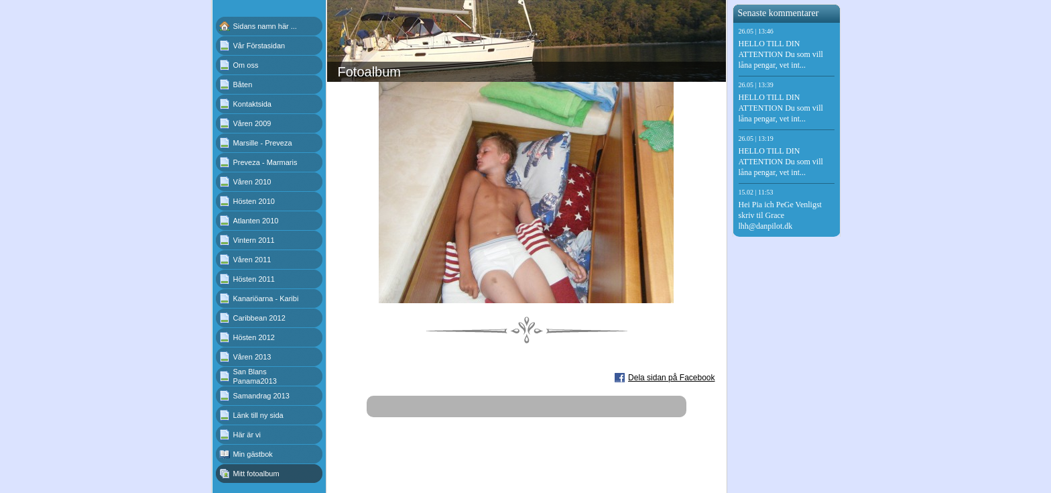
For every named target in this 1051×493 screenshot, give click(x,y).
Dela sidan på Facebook (671, 377)
